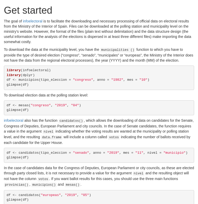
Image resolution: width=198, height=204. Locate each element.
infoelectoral (33, 21)
